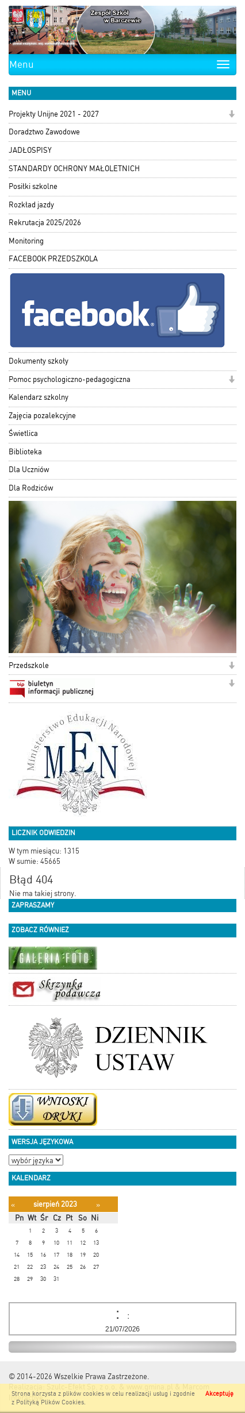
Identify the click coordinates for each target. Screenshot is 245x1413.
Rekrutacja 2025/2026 (45, 222)
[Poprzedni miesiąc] (13, 1204)
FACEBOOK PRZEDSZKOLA (53, 258)
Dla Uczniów (29, 469)
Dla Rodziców (31, 488)
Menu (21, 64)
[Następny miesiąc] (98, 1204)
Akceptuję (219, 1393)
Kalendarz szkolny (38, 397)
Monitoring (26, 241)
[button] (231, 115)
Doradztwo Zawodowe (44, 132)
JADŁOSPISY (30, 150)
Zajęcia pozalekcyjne (42, 415)
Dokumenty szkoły (38, 361)
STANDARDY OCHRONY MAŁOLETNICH (74, 168)
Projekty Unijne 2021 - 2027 (54, 114)
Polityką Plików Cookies (50, 1402)
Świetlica (23, 433)
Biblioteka (25, 451)
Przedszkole (29, 665)
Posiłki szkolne (33, 186)
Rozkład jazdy (31, 204)
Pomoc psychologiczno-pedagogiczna (70, 379)
